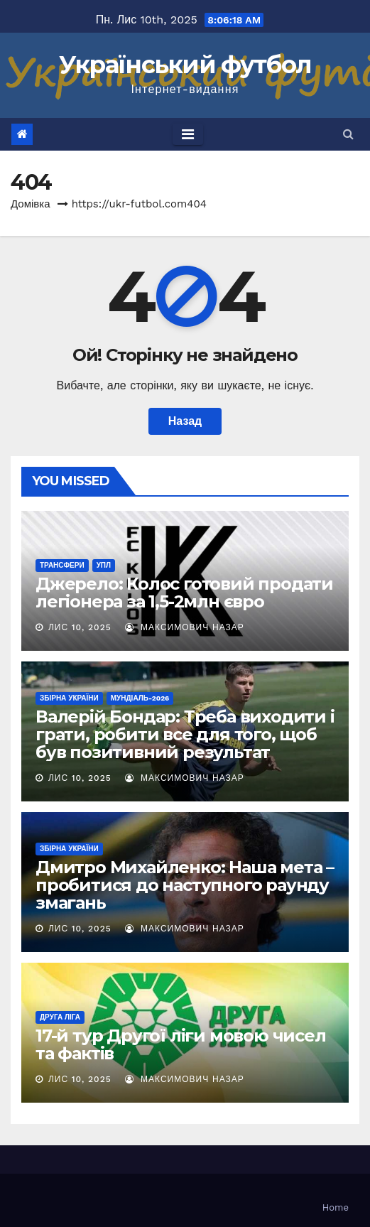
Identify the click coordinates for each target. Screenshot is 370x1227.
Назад (185, 421)
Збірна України (69, 698)
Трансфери (62, 565)
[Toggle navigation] (188, 134)
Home (335, 1207)
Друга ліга (60, 1017)
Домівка (30, 204)
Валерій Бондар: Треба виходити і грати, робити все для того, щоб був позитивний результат (185, 734)
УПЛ (104, 565)
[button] (348, 134)
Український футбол (185, 65)
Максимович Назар (184, 627)
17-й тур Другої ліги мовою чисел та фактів (181, 1044)
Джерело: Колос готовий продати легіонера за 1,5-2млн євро (184, 592)
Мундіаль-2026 (140, 698)
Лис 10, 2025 (79, 627)
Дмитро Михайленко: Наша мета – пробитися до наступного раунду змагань (185, 885)
